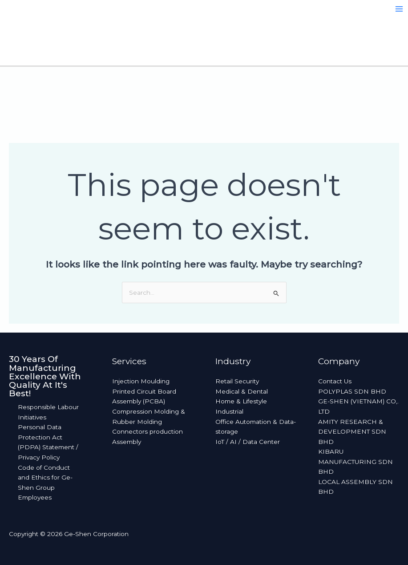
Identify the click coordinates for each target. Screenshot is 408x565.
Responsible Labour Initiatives (48, 412)
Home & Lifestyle (241, 401)
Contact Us (334, 381)
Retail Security (237, 381)
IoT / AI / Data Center (247, 441)
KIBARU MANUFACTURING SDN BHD (355, 461)
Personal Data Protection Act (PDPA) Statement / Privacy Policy (48, 442)
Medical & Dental (241, 391)
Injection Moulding (141, 381)
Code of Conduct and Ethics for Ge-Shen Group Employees (45, 482)
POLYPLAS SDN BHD (352, 391)
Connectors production (147, 431)
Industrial (229, 411)
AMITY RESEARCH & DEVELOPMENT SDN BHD (352, 431)
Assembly (126, 441)
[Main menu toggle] (399, 9)
